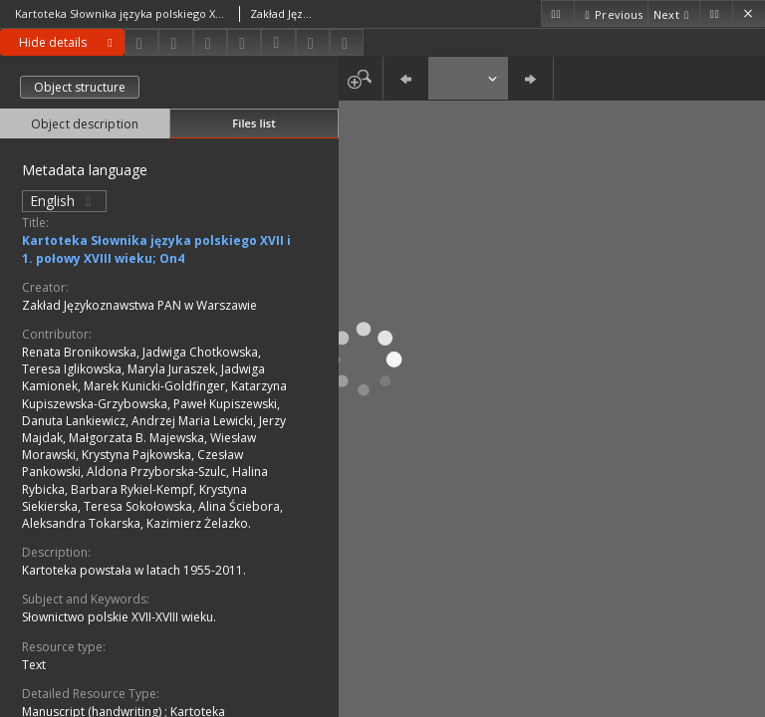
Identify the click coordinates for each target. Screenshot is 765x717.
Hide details (69, 42)
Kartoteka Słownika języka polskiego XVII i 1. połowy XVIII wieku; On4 (156, 249)
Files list (253, 123)
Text (34, 664)
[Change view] (244, 42)
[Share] (175, 42)
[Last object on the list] (715, 13)
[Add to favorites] (210, 42)
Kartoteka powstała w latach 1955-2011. (134, 570)
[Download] (141, 42)
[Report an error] (347, 42)
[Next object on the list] (673, 13)
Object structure (80, 87)
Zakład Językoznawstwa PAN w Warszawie (139, 305)
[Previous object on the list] (610, 13)
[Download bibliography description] (278, 43)
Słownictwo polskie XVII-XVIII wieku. (119, 616)
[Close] (748, 13)
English (64, 200)
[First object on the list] (557, 13)
